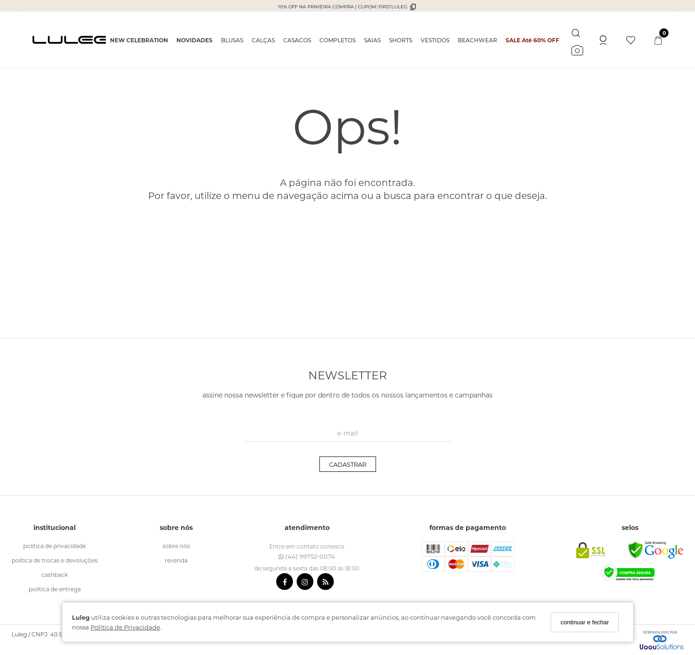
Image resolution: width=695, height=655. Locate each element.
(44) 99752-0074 (307, 556)
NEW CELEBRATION (139, 40)
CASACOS (297, 40)
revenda (176, 560)
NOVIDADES (194, 40)
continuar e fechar (584, 622)
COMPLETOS (337, 40)
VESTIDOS (435, 40)
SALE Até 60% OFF (532, 40)
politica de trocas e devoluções (54, 560)
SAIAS (372, 40)
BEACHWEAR (477, 40)
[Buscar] (576, 31)
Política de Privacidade (125, 627)
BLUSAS (232, 40)
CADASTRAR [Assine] (347, 464)
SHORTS (400, 40)
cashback (54, 574)
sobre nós (176, 545)
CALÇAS (263, 40)
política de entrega (55, 589)
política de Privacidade (54, 545)
